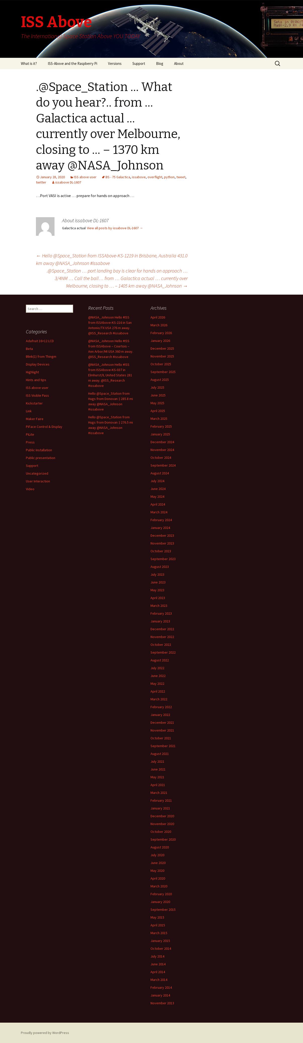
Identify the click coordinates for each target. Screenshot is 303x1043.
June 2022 (158, 675)
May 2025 (157, 403)
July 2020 (157, 855)
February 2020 (161, 894)
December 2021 (162, 722)
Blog (159, 63)
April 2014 (157, 972)
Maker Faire (34, 419)
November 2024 (162, 449)
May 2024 (157, 496)
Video (30, 489)
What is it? (29, 63)
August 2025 (159, 379)
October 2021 (160, 738)
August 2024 (159, 473)
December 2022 (162, 629)
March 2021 (158, 792)
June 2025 (158, 395)
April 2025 (157, 411)
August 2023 (159, 566)
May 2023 (157, 590)
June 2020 (158, 862)
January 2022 (160, 714)
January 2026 (160, 340)
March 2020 (158, 886)
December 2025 (162, 348)
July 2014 (157, 956)
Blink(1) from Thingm (41, 356)
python (169, 177)
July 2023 (157, 574)
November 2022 (162, 636)
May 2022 (157, 683)
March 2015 (158, 933)
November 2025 (162, 356)
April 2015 (157, 925)
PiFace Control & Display (44, 426)
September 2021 (163, 746)
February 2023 (161, 613)
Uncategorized (37, 473)
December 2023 (162, 535)
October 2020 (160, 831)
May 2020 (157, 870)
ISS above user (85, 177)
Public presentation (40, 458)
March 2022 (158, 699)
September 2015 (163, 909)
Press (30, 442)
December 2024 (162, 442)
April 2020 (157, 878)
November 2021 (162, 730)
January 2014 (160, 995)
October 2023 (160, 551)
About (179, 63)
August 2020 (159, 847)
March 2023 (158, 605)
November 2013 (162, 1003)
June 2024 (158, 488)
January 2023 (160, 621)
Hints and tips (36, 380)
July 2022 (157, 668)
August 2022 (159, 660)
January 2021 (160, 808)
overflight (154, 177)
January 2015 (160, 940)
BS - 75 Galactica (118, 177)
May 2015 (157, 917)
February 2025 (161, 426)
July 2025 (157, 387)
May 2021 (157, 777)
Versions (115, 63)
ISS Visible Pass (37, 395)
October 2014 (160, 948)
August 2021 (159, 753)
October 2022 (160, 644)
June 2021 (158, 769)
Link (29, 411)
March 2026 (158, 325)
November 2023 (162, 543)
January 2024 (160, 527)
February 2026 (161, 333)
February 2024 (161, 520)
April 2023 (157, 598)
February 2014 (161, 987)
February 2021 (161, 800)
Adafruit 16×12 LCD (40, 341)
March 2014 (158, 979)
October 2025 (160, 364)
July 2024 (157, 481)
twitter (41, 182)
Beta (29, 348)
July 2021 (157, 761)
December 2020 (162, 816)
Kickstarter (34, 403)
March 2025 (158, 418)
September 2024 (163, 465)
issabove (139, 177)
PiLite (30, 434)
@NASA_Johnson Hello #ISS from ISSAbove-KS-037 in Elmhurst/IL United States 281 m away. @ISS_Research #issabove (110, 375)
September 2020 (163, 839)
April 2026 (157, 317)
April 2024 (157, 504)
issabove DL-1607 (68, 182)
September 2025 (163, 372)
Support (138, 63)
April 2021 (157, 785)
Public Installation (39, 450)
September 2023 (163, 559)
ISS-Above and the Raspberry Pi (72, 63)
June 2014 (158, 964)
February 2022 (161, 707)
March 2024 (158, 512)
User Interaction (38, 481)
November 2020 (162, 824)
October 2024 (160, 457)
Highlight (32, 372)
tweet (180, 177)
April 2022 (157, 691)
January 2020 (160, 901)
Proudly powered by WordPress (45, 1032)
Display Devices (37, 364)
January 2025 (160, 434)
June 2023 (158, 582)
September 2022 (163, 652)
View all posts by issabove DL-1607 (115, 228)
